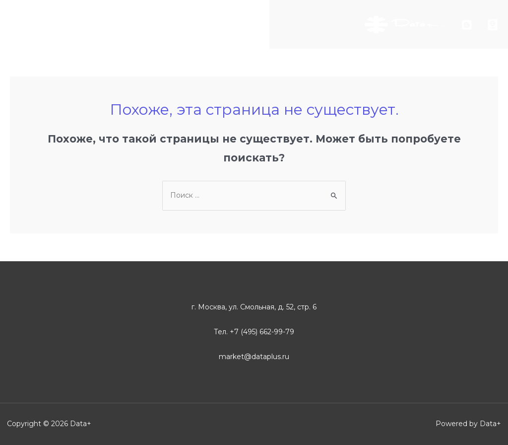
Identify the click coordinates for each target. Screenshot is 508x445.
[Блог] (466, 24)
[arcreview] (492, 24)
